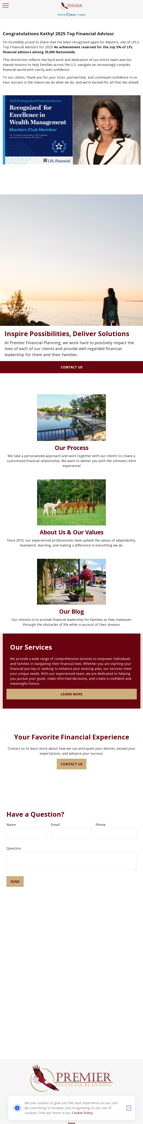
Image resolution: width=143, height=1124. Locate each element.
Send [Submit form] (15, 881)
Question (13, 848)
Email (55, 824)
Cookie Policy (82, 1113)
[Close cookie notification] (128, 1108)
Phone (101, 824)
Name (11, 824)
